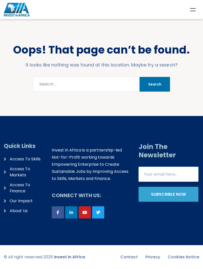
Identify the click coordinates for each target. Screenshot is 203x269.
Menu (193, 9)
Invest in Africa (69, 257)
